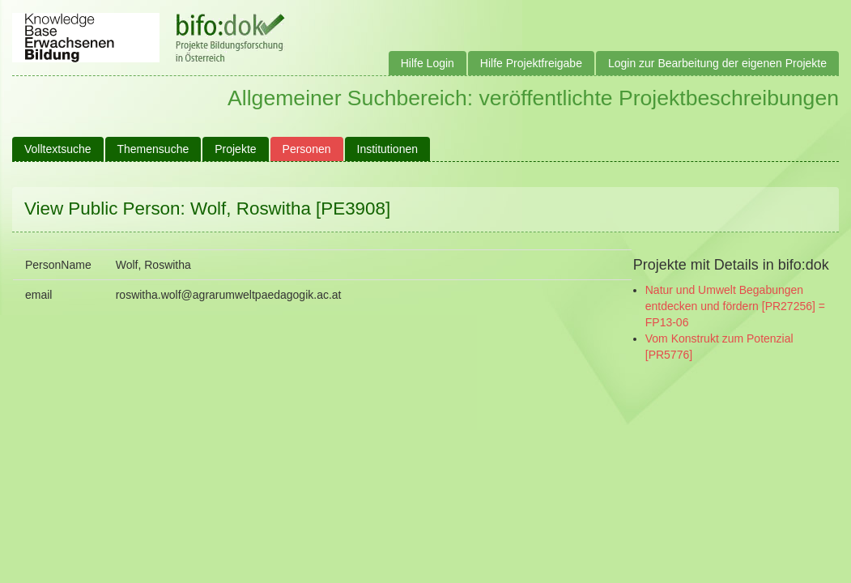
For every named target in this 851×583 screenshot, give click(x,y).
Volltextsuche (57, 149)
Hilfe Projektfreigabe (531, 63)
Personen (307, 149)
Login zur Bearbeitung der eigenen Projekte (717, 63)
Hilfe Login (427, 63)
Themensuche (153, 149)
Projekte (235, 149)
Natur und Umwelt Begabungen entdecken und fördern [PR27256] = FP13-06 (735, 306)
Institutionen (388, 149)
